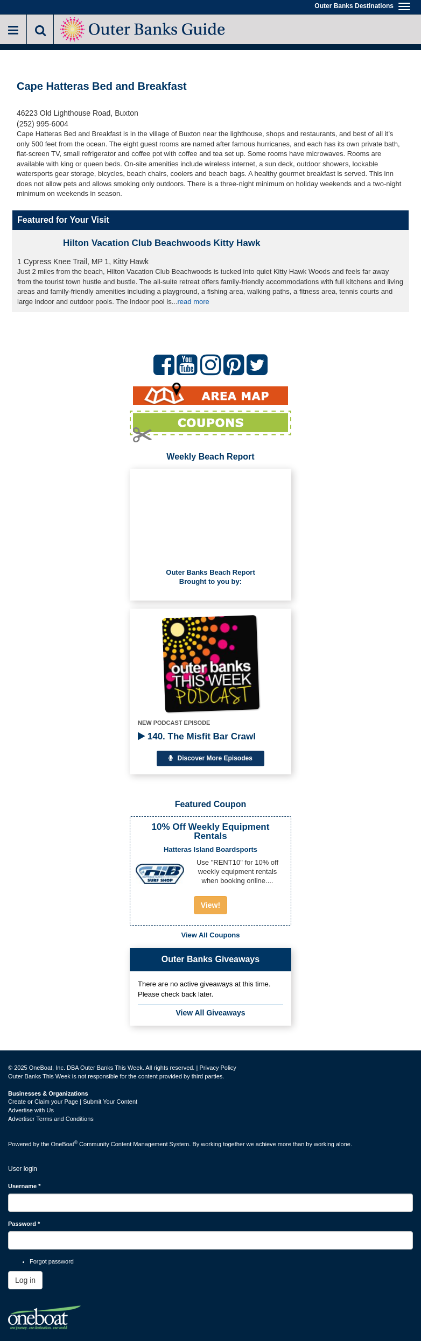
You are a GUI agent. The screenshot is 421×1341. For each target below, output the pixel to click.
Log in (25, 1280)
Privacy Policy (217, 1067)
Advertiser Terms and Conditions (51, 1119)
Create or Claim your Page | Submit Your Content (72, 1101)
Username (24, 1186)
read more (193, 302)
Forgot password (52, 1261)
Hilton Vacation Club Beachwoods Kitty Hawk (162, 243)
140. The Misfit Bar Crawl (197, 736)
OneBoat (64, 1144)
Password (24, 1223)
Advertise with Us (31, 1110)
